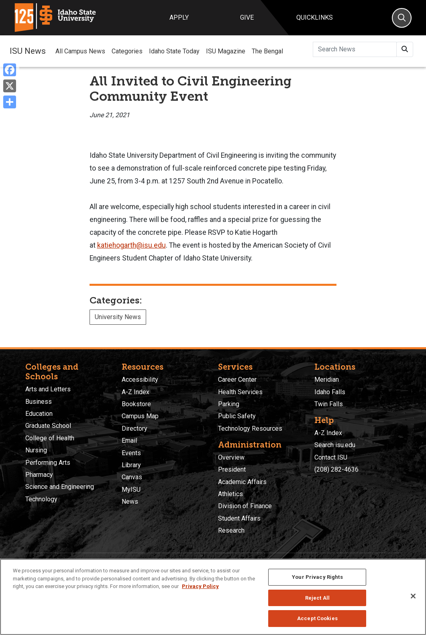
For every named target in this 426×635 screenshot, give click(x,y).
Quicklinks (314, 17)
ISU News (28, 51)
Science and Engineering (59, 486)
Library (131, 465)
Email (129, 440)
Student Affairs (239, 518)
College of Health (49, 438)
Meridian (326, 379)
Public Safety (237, 416)
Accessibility (140, 379)
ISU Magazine (225, 51)
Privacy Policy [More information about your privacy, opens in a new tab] (200, 586)
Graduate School (48, 425)
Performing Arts (47, 462)
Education (39, 413)
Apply (179, 17)
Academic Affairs (242, 482)
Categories (127, 51)
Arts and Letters (48, 389)
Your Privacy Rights (317, 577)
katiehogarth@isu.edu (131, 245)
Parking (228, 404)
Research (231, 530)
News (130, 501)
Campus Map (140, 416)
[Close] (413, 596)
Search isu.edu (334, 445)
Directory (134, 428)
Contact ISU (330, 457)
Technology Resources (250, 428)
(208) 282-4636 (336, 469)
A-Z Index (135, 392)
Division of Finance (245, 506)
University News (118, 317)
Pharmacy (39, 474)
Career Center (237, 379)
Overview (231, 457)
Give (247, 17)
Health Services (240, 392)
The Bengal (267, 51)
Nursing (36, 450)
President (232, 469)
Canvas (132, 477)
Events (131, 453)
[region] (213, 597)
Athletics (230, 494)
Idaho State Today (174, 51)
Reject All (317, 598)
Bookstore (136, 404)
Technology (41, 499)
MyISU (131, 489)
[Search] (402, 18)
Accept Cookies (317, 618)
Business (38, 401)
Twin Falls (328, 404)
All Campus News (80, 51)
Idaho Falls (329, 392)
